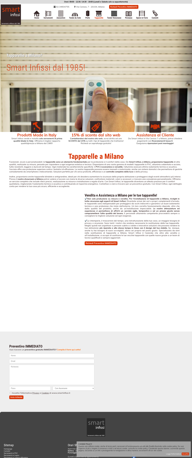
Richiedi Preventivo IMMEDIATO (123, 7)
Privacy (35, 393)
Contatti (7, 451)
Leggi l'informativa (173, 454)
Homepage (8, 449)
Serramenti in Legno (11, 455)
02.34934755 (61, 6)
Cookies (45, 393)
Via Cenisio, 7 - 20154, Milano (90, 6)
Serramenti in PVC (11, 453)
